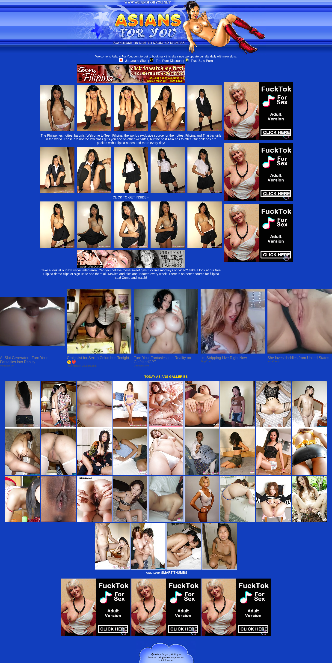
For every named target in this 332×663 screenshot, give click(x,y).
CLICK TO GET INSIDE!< (131, 197)
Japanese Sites (133, 61)
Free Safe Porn (199, 61)
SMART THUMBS (174, 572)
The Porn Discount (166, 61)
